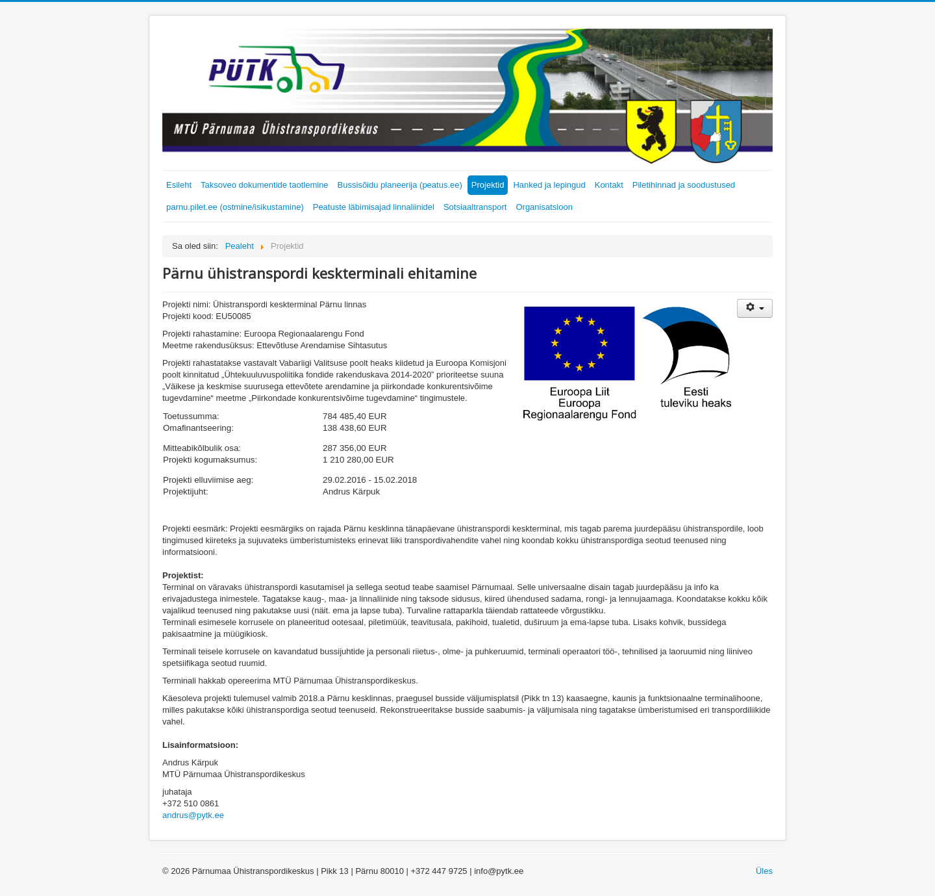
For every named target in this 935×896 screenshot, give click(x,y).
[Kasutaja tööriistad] (755, 308)
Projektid (488, 185)
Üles (764, 871)
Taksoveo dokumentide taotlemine (265, 185)
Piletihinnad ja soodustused (683, 185)
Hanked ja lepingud (549, 185)
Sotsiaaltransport (475, 207)
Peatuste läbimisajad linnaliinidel (373, 207)
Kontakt (609, 185)
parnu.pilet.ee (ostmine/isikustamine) (235, 207)
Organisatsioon (544, 207)
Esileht (179, 185)
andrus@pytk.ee (193, 815)
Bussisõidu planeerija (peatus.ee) (400, 185)
